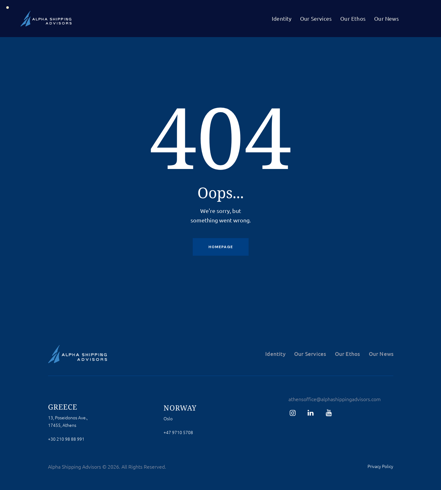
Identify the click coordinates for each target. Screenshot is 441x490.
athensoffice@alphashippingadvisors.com (334, 398)
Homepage (220, 246)
